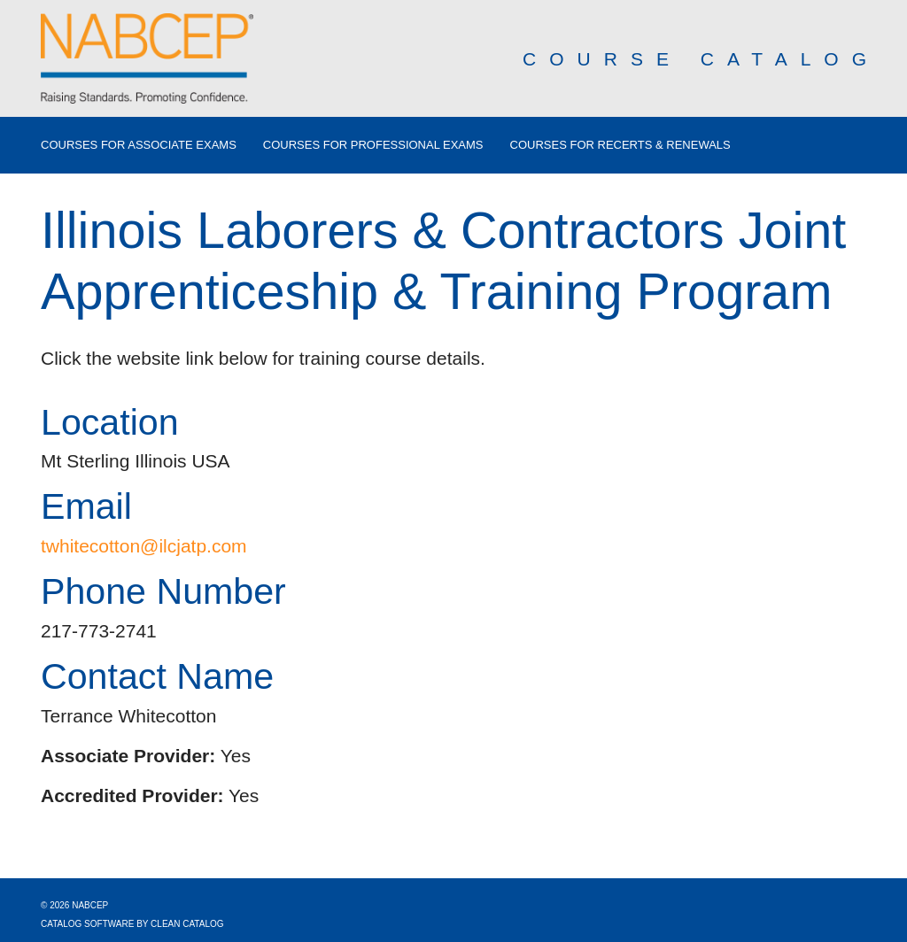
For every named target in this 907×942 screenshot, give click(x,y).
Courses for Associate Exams (138, 145)
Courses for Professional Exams (373, 145)
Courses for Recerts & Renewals (620, 145)
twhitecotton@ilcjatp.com (144, 546)
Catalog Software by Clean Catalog (132, 924)
